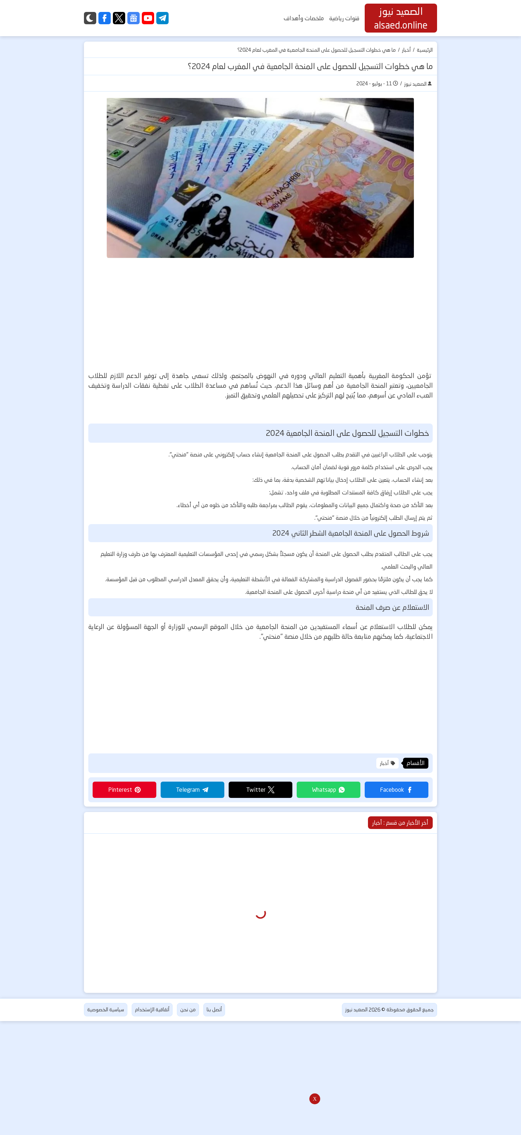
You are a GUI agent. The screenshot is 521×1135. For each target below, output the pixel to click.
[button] (396, 790)
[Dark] (90, 18)
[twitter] (119, 18)
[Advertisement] (256, 314)
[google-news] (133, 18)
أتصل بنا (214, 1009)
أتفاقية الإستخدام (152, 1009)
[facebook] (104, 18)
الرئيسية (425, 50)
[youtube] (148, 18)
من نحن (188, 1009)
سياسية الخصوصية (105, 1009)
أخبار (406, 50)
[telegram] (162, 18)
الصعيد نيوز (356, 1009)
